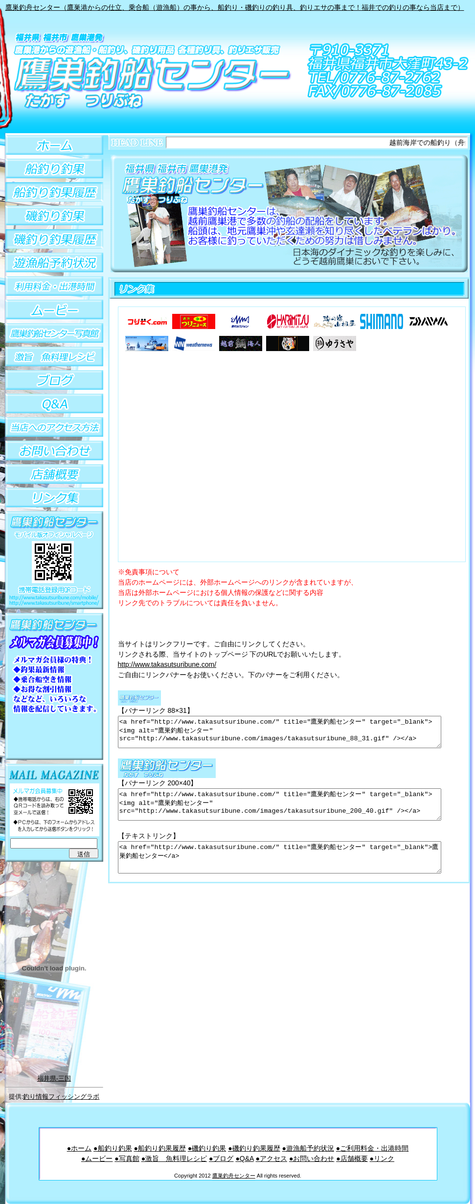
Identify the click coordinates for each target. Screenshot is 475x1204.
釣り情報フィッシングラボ (61, 1096)
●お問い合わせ (311, 1158)
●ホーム (79, 1148)
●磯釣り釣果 (207, 1148)
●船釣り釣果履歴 (159, 1148)
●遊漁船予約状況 (308, 1148)
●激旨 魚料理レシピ (174, 1158)
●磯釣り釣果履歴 (254, 1148)
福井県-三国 (54, 1078)
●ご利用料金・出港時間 (372, 1148)
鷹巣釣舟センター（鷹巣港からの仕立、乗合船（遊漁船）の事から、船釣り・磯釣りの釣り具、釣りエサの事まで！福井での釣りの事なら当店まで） (234, 7)
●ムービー (97, 1158)
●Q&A (244, 1158)
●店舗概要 (351, 1158)
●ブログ (221, 1158)
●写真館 (126, 1158)
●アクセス (271, 1158)
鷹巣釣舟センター (233, 1176)
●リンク (382, 1158)
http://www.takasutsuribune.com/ (167, 664)
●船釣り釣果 (112, 1148)
